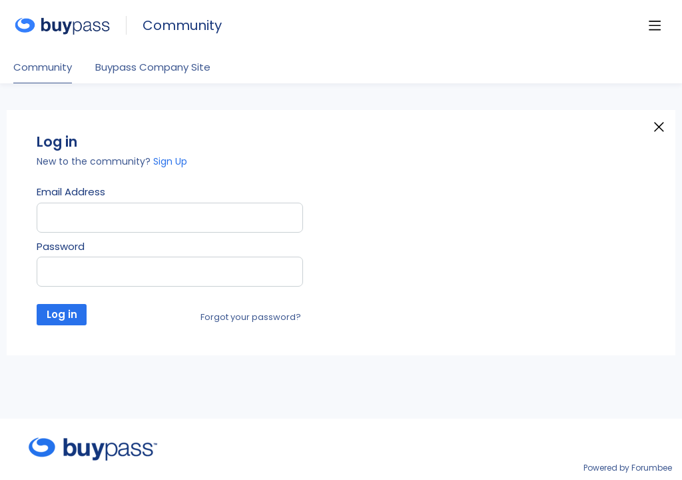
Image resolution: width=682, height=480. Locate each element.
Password (61, 247)
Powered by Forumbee (627, 468)
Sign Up (170, 161)
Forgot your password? (250, 317)
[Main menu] (655, 25)
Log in (62, 314)
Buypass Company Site (152, 67)
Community (182, 25)
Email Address (71, 192)
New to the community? (95, 161)
